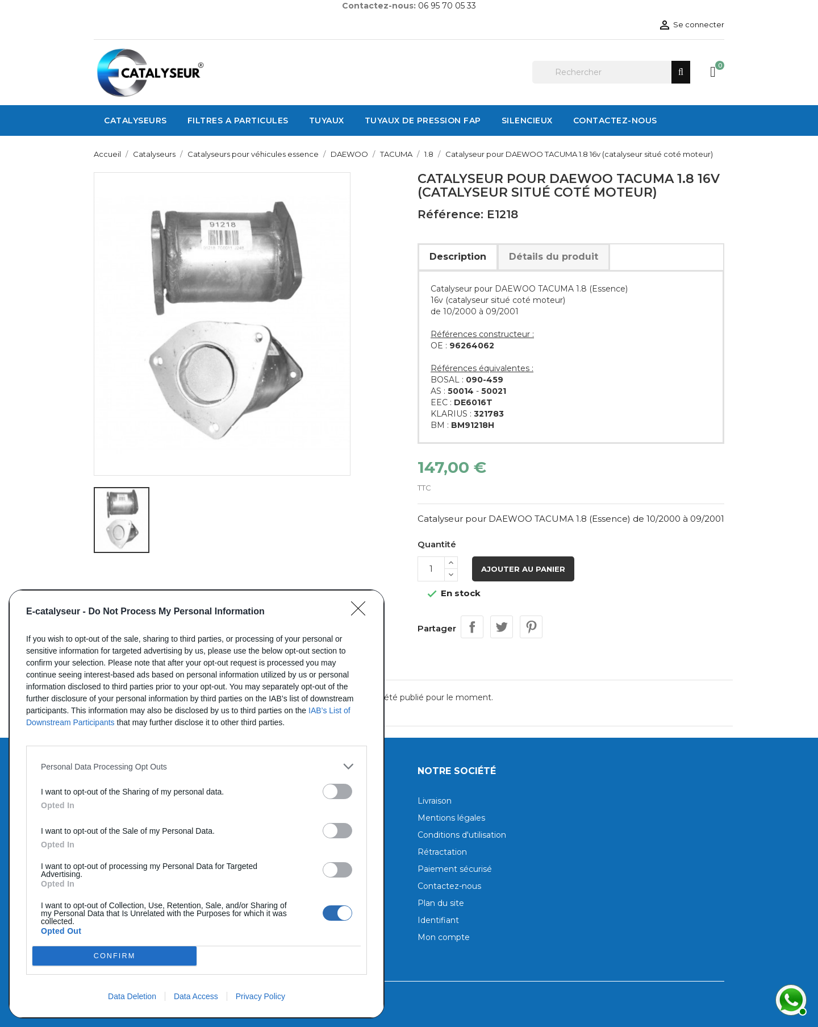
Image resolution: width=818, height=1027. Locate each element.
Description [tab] (457, 256)
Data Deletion (132, 996)
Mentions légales (451, 818)
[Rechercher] (611, 72)
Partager (472, 627)
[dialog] (196, 804)
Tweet (501, 627)
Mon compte (444, 937)
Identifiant (438, 920)
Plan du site (441, 903)
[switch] (337, 791)
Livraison (435, 801)
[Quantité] (431, 568)
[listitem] (196, 766)
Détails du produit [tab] (553, 256)
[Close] (362, 612)
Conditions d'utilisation (462, 835)
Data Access (196, 996)
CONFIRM (114, 956)
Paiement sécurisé (455, 869)
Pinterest (531, 627)
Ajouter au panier (523, 568)
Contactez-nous (449, 886)
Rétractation (442, 852)
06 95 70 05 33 (447, 6)
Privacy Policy (260, 996)
